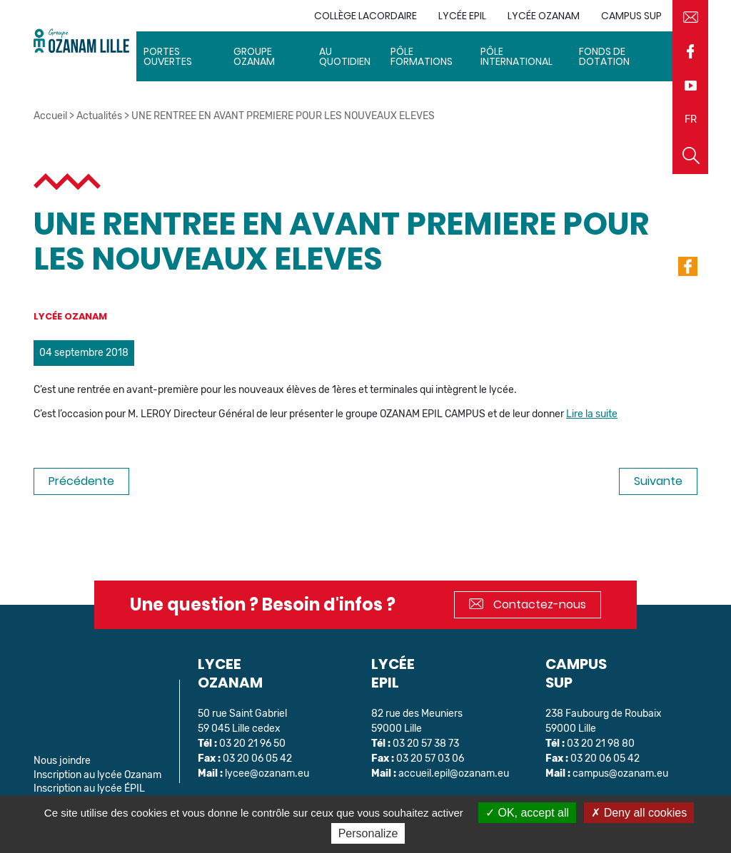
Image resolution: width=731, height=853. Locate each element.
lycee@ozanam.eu (267, 773)
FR (691, 119)
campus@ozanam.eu (620, 773)
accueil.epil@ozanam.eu (453, 773)
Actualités (99, 116)
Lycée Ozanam (544, 16)
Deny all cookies (639, 813)
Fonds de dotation (604, 56)
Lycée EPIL (462, 16)
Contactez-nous (527, 604)
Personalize (368, 833)
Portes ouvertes (167, 56)
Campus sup (631, 16)
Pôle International (516, 56)
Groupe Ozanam (254, 56)
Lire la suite (591, 414)
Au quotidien (344, 56)
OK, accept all (527, 813)
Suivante (658, 481)
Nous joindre (62, 761)
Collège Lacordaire (365, 16)
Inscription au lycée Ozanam (97, 775)
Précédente (81, 481)
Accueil (50, 116)
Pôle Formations (421, 56)
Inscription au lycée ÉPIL (89, 788)
